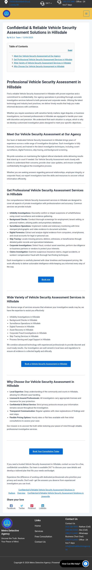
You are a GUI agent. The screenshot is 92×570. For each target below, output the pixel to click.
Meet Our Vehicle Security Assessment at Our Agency (37, 56)
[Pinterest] (32, 507)
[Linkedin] (42, 507)
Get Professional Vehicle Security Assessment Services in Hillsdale (43, 60)
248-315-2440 (69, 1)
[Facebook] (11, 507)
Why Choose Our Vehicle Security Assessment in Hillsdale (39, 67)
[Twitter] (22, 507)
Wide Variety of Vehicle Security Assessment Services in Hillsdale (42, 63)
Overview (21, 493)
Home (38, 526)
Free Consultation (43, 536)
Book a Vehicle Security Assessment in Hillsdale (46, 364)
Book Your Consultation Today (46, 452)
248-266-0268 (71, 530)
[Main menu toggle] (86, 14)
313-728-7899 (71, 526)
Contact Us (40, 542)
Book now (46, 280)
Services (39, 531)
